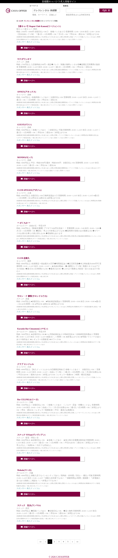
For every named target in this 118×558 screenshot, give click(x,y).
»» (77, 542)
